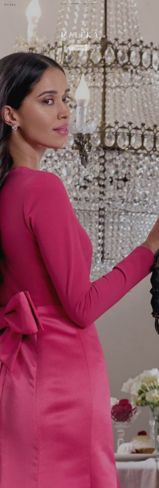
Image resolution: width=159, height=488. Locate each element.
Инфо (94, 4)
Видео (86, 4)
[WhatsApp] (147, 3)
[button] (153, 4)
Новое (63, 4)
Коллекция (74, 4)
